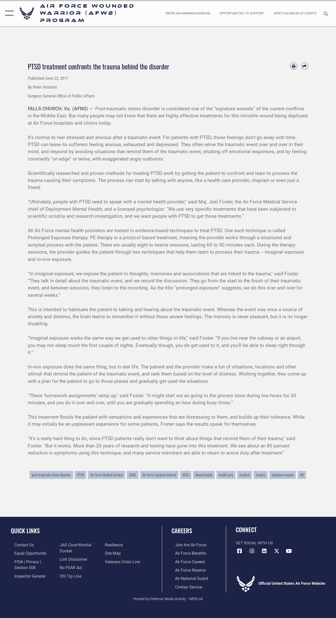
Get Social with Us (254, 543)
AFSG (185, 474)
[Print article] (293, 66)
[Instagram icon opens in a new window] (252, 551)
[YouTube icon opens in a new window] (289, 551)
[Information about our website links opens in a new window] (72, 558)
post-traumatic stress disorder (51, 474)
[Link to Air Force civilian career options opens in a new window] (184, 585)
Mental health (203, 474)
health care (226, 474)
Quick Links (25, 530)
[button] (8, 13)
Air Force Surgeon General (159, 474)
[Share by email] (304, 66)
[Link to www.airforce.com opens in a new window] (187, 545)
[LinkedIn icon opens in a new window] (264, 551)
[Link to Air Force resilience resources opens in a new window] (115, 545)
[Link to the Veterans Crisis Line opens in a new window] (123, 561)
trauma (260, 474)
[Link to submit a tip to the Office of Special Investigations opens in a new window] (69, 575)
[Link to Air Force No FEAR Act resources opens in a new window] (70, 567)
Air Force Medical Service (106, 474)
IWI (302, 474)
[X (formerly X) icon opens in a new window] (276, 551)
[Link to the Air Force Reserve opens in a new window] (186, 569)
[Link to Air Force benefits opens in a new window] (187, 553)
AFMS (132, 474)
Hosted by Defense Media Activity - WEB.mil (168, 597)
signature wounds (283, 474)
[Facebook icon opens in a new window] (239, 551)
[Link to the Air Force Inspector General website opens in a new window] (26, 575)
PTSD (80, 474)
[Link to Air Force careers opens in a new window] (186, 561)
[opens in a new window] (187, 13)
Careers (182, 530)
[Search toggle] (327, 13)
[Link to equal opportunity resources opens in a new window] (26, 553)
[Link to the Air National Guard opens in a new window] (187, 577)
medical (244, 474)
